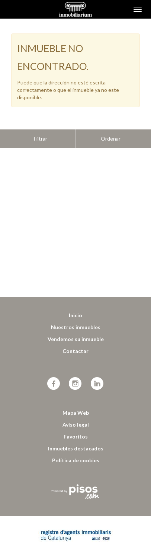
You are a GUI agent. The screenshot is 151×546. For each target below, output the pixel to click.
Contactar (75, 332)
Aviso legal (75, 406)
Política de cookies (75, 442)
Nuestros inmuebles (75, 308)
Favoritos (76, 418)
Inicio (75, 296)
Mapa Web (75, 394)
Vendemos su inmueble (76, 320)
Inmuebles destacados (75, 430)
